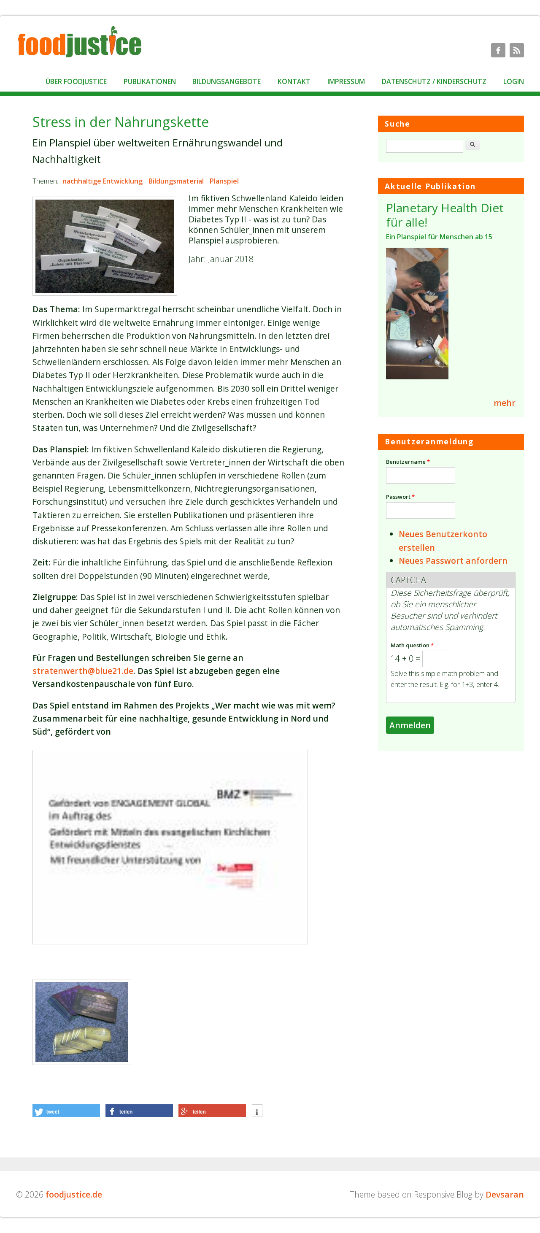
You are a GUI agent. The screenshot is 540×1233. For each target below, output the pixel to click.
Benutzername (408, 461)
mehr (505, 402)
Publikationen (150, 81)
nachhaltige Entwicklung (102, 181)
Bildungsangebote (226, 81)
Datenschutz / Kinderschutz (434, 81)
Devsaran (505, 1194)
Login (513, 81)
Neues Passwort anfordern (453, 560)
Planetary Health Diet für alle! (445, 215)
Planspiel (224, 181)
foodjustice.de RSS (517, 50)
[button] (66, 1110)
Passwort (400, 496)
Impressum (346, 81)
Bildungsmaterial (176, 181)
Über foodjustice (76, 81)
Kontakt (294, 81)
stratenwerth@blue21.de (82, 670)
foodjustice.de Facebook (498, 50)
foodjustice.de (74, 1194)
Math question (412, 645)
